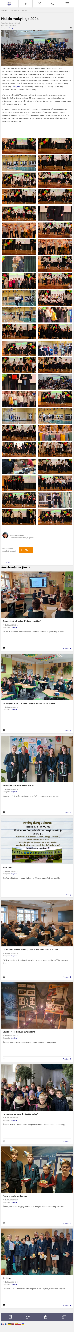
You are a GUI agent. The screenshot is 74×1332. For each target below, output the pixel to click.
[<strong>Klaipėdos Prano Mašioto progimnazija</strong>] (9, 3)
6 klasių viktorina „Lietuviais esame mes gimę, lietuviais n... (30, 703)
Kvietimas (7, 867)
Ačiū (24, 550)
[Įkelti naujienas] (25, 3)
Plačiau (66, 648)
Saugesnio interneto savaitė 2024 (18, 785)
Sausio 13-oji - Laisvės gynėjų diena (19, 1032)
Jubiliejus (7, 1278)
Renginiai (24, 10)
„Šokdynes (16, 86)
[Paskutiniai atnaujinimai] (39, 3)
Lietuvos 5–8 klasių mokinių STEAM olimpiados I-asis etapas (30, 950)
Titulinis (4, 10)
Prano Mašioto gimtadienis (15, 1196)
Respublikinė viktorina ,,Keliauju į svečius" (22, 621)
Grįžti (8, 562)
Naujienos (13, 10)
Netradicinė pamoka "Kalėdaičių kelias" (20, 1114)
